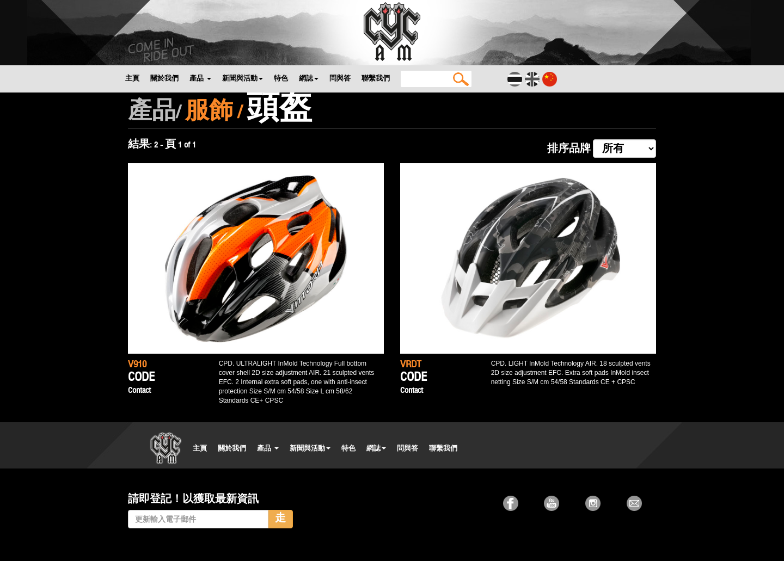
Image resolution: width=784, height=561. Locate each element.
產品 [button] (200, 78)
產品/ (154, 113)
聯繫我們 (376, 78)
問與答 (340, 78)
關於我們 (164, 78)
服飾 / (213, 113)
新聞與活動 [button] (242, 78)
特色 (281, 78)
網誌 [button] (308, 78)
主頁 (132, 78)
